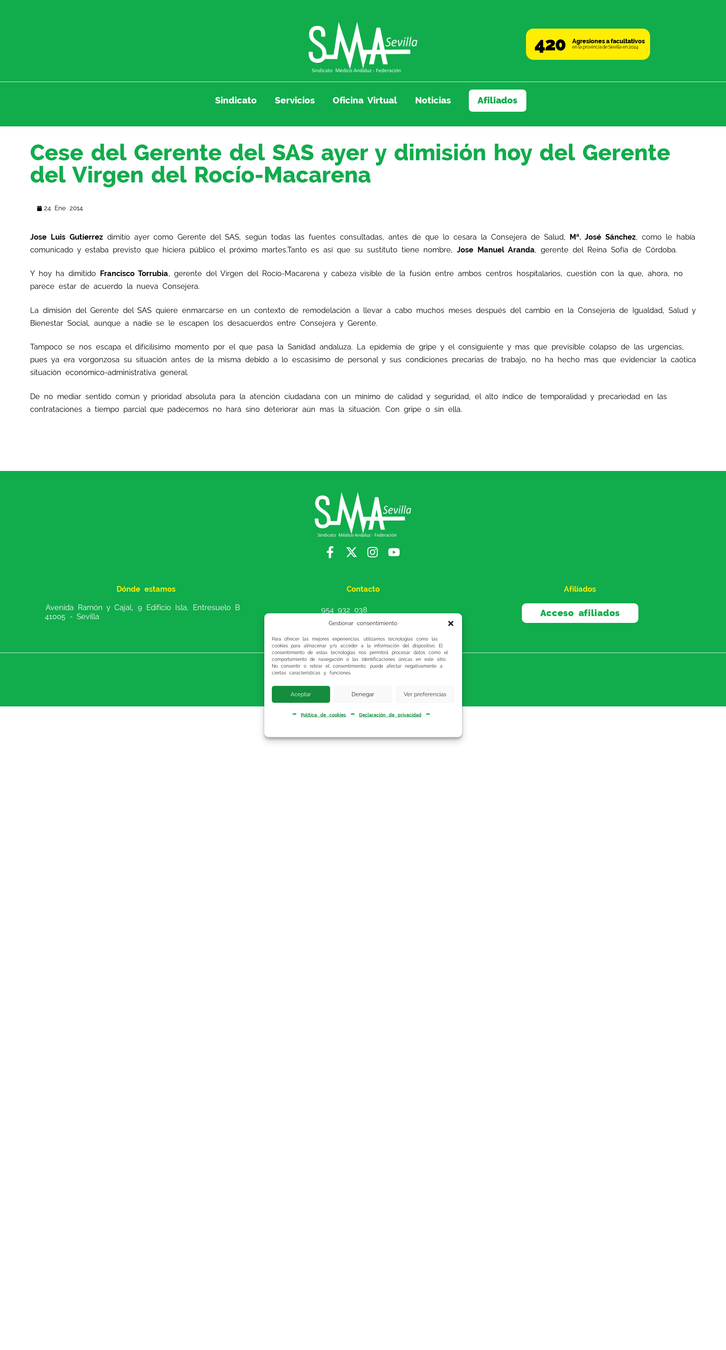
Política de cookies (323, 714)
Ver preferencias (425, 694)
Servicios (295, 100)
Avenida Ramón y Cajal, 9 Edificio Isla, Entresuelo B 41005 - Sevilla (142, 612)
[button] (451, 623)
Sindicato (236, 100)
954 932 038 (344, 609)
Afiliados (497, 100)
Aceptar (301, 694)
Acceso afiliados (580, 613)
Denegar (363, 694)
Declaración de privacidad (390, 714)
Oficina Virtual (365, 100)
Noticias (433, 100)
